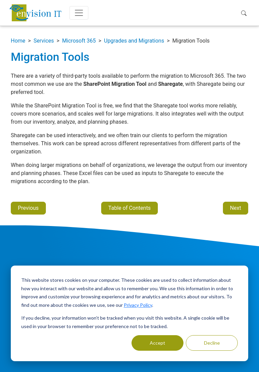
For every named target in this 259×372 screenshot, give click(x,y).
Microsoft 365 (79, 41)
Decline (212, 343)
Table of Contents (129, 208)
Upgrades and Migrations (134, 41)
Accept (157, 343)
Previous (28, 208)
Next (235, 208)
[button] (245, 13)
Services (43, 41)
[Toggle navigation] (78, 13)
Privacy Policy (138, 305)
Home (18, 41)
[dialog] (129, 313)
